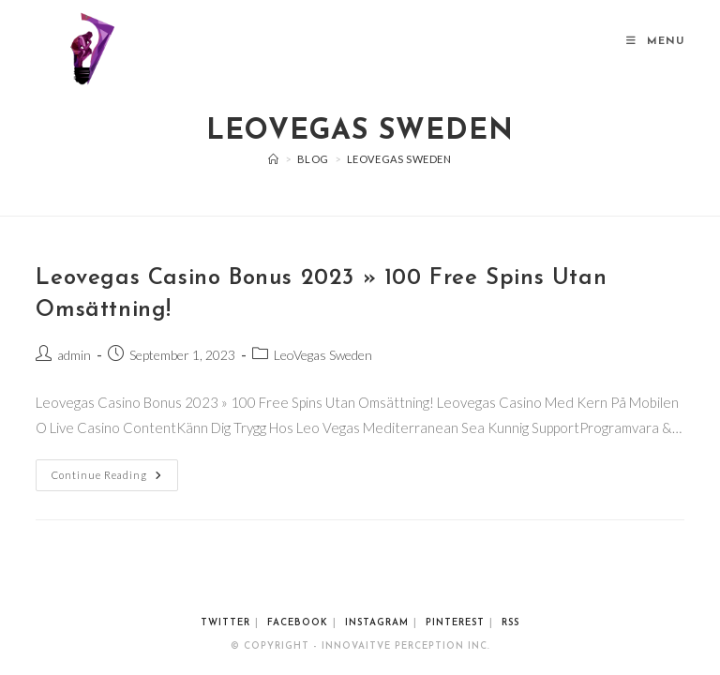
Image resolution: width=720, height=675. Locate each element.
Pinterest (455, 623)
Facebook (297, 623)
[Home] (273, 159)
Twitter (225, 623)
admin (74, 355)
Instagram (377, 623)
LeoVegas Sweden (399, 159)
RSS (510, 623)
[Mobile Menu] (655, 42)
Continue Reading (115, 470)
